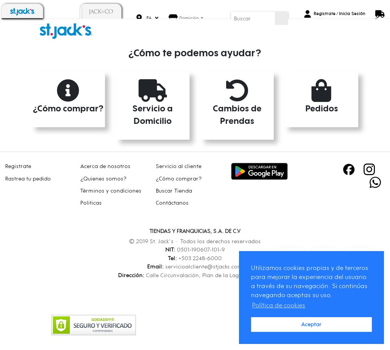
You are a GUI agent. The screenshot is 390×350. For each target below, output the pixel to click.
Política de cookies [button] (278, 305)
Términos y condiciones (111, 190)
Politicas (91, 202)
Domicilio (189, 18)
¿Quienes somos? (103, 178)
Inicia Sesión (352, 13)
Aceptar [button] (311, 324)
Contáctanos (172, 202)
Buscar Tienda (174, 190)
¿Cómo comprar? (179, 178)
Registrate (325, 13)
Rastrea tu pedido (28, 178)
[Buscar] (253, 18)
